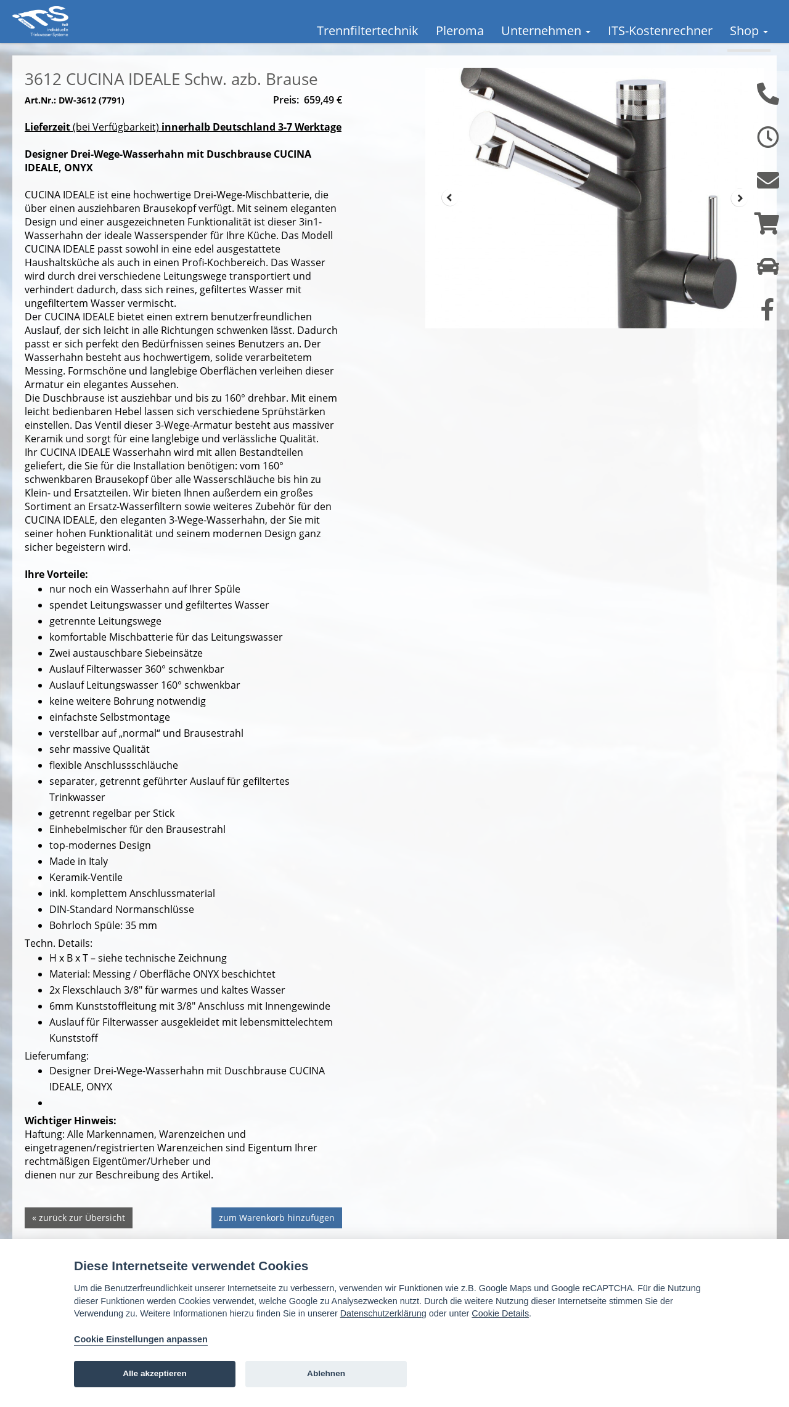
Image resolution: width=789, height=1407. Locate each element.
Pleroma (460, 30)
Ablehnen (326, 1373)
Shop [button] (749, 30)
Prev (450, 216)
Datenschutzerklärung (383, 1313)
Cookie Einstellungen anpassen (141, 1339)
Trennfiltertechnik (368, 30)
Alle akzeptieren (155, 1373)
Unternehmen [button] (546, 30)
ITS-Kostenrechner (660, 30)
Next (739, 216)
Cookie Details (500, 1313)
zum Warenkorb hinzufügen (277, 1236)
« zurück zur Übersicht (78, 1236)
